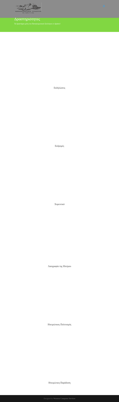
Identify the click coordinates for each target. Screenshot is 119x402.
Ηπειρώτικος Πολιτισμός (59, 324)
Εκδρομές (59, 146)
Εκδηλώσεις (59, 88)
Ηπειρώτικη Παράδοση (60, 382)
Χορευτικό (59, 204)
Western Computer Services (64, 399)
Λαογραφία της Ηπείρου (59, 266)
